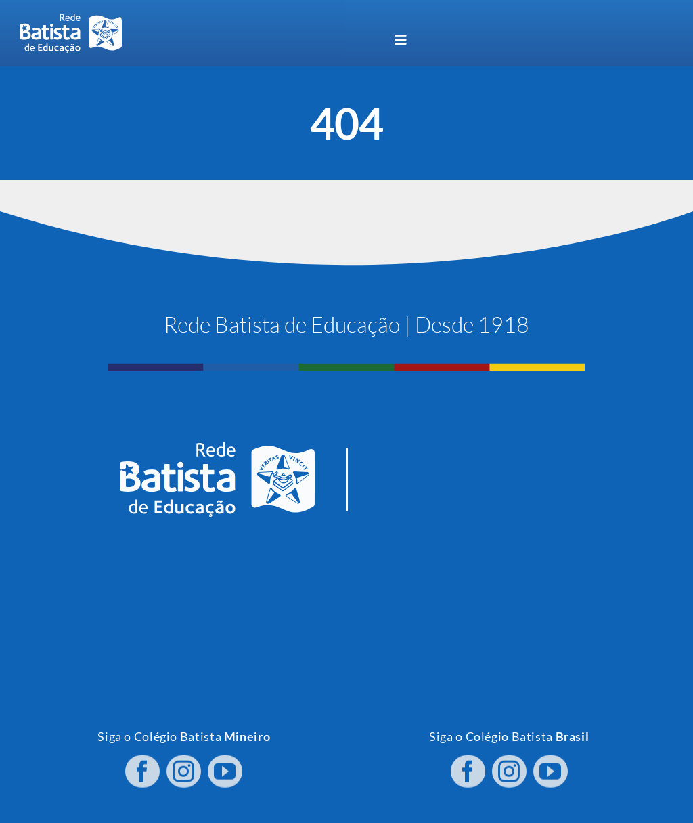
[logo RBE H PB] (71, 19)
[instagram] (183, 767)
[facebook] (142, 767)
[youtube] (225, 767)
